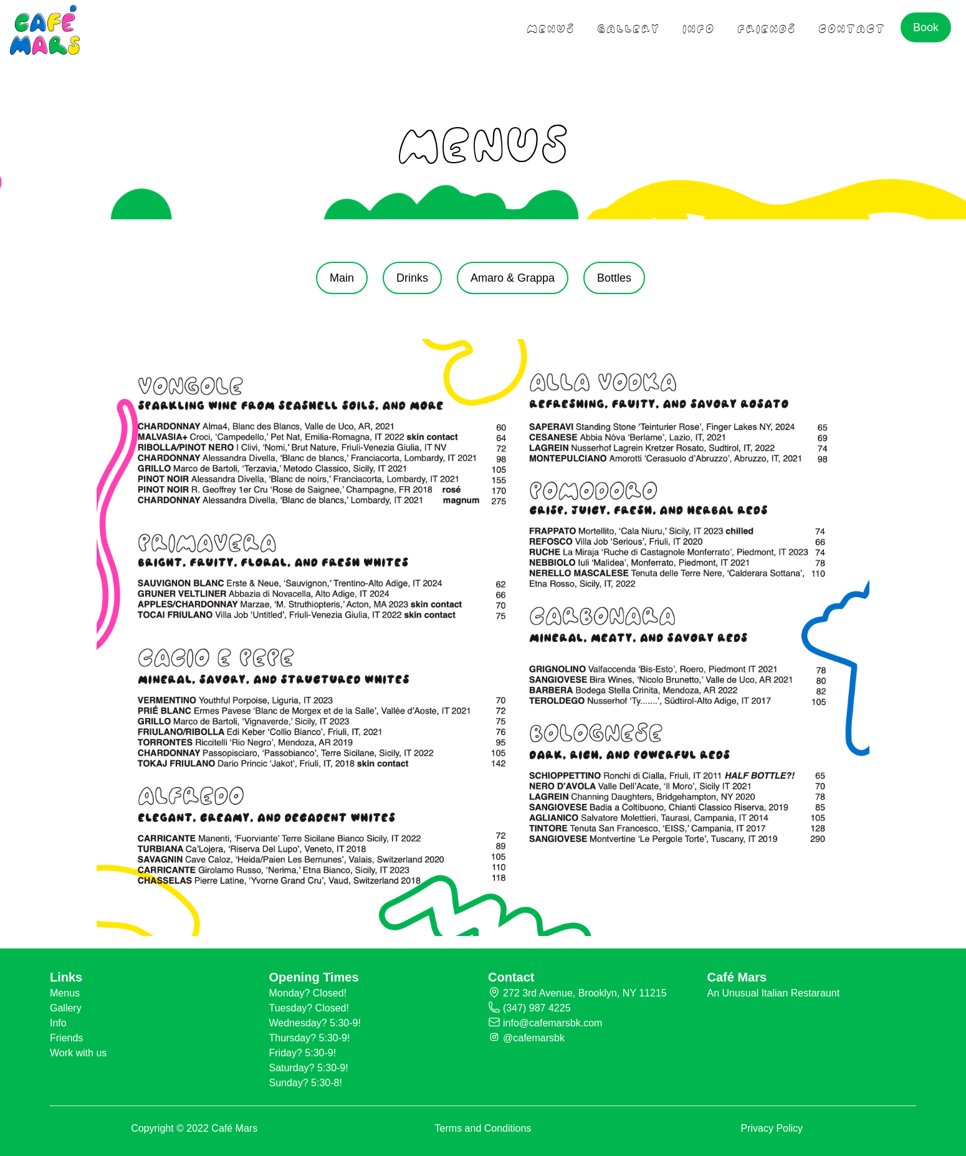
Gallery (66, 1008)
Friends (66, 1038)
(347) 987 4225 (537, 1008)
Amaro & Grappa (513, 278)
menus (551, 27)
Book (926, 27)
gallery (628, 27)
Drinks (412, 278)
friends (766, 27)
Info (698, 27)
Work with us (78, 1053)
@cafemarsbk (534, 1038)
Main (342, 278)
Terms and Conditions (483, 1128)
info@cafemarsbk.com (552, 1023)
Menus (65, 993)
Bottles (614, 278)
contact (852, 27)
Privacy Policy (772, 1128)
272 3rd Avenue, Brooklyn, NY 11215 (585, 993)
